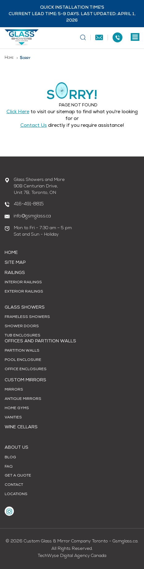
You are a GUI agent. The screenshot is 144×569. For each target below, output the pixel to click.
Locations (16, 494)
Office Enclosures (26, 369)
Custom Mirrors (25, 380)
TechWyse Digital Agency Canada (72, 556)
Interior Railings (23, 282)
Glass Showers (25, 308)
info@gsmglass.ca (32, 216)
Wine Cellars (21, 427)
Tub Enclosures (22, 336)
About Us (16, 448)
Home (9, 58)
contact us (33, 125)
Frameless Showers (27, 317)
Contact (14, 485)
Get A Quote (18, 476)
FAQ (9, 467)
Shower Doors (22, 326)
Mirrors (14, 390)
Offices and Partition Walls (40, 341)
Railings (15, 273)
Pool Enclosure (23, 360)
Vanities (13, 418)
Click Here (17, 112)
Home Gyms (17, 408)
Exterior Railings (24, 292)
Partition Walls (22, 351)
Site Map (15, 263)
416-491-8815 (29, 204)
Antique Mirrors (23, 399)
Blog (10, 458)
